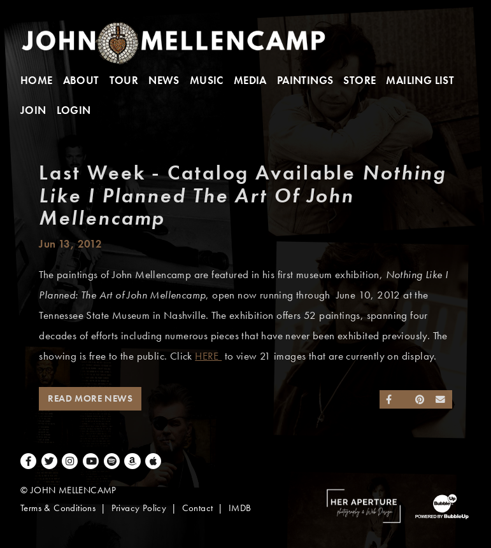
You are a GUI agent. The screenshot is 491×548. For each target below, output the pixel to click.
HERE (208, 356)
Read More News (90, 398)
